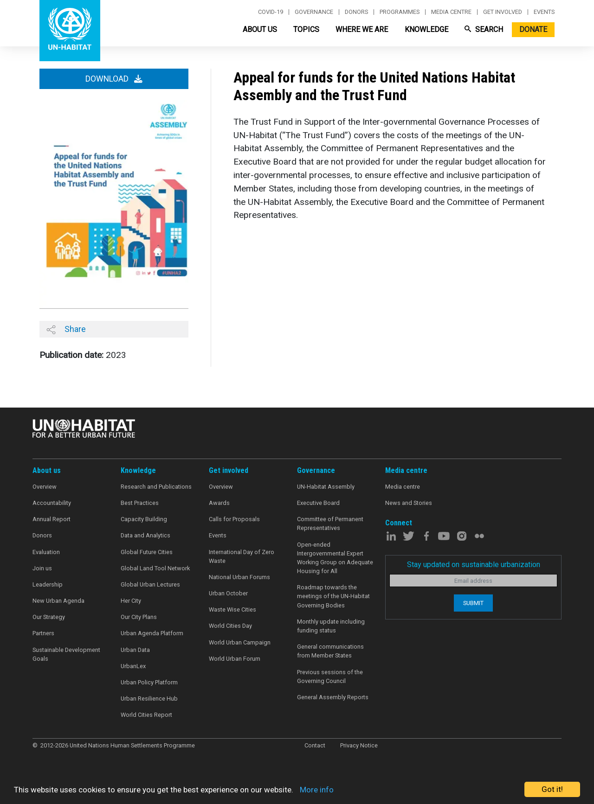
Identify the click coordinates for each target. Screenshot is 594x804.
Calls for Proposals (234, 519)
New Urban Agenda (58, 600)
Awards (219, 502)
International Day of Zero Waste (241, 556)
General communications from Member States (330, 651)
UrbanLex (133, 666)
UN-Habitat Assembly (326, 486)
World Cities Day (230, 625)
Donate (533, 29)
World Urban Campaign (240, 642)
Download (113, 78)
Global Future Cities (147, 552)
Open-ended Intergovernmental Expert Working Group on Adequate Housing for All (335, 558)
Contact (314, 745)
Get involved (502, 12)
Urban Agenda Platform (152, 633)
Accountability (51, 502)
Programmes (400, 12)
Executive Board (318, 502)
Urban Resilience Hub (149, 698)
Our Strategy (48, 616)
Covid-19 (270, 12)
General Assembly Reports (332, 697)
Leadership (47, 584)
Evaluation (46, 552)
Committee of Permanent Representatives (330, 523)
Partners (43, 633)
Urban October (228, 593)
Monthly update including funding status (331, 626)
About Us (260, 29)
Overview (44, 486)
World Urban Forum (234, 658)
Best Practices (140, 502)
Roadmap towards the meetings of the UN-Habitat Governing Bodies (333, 596)
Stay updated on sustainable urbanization (473, 564)
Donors (356, 12)
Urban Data (135, 649)
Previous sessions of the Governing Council (330, 676)
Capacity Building (144, 519)
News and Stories (408, 502)
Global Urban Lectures (150, 584)
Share (66, 329)
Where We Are (362, 29)
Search (484, 29)
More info (317, 789)
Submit (473, 603)
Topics (306, 29)
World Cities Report (146, 714)
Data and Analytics (145, 535)
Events (544, 12)
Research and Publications (156, 486)
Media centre (451, 12)
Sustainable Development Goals (66, 654)
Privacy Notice (359, 745)
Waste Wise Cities (232, 609)
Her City (131, 600)
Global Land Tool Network (155, 568)
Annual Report (51, 519)
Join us (42, 568)
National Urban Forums (239, 577)
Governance (314, 12)
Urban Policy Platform (149, 682)
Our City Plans (139, 616)
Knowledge (426, 29)
